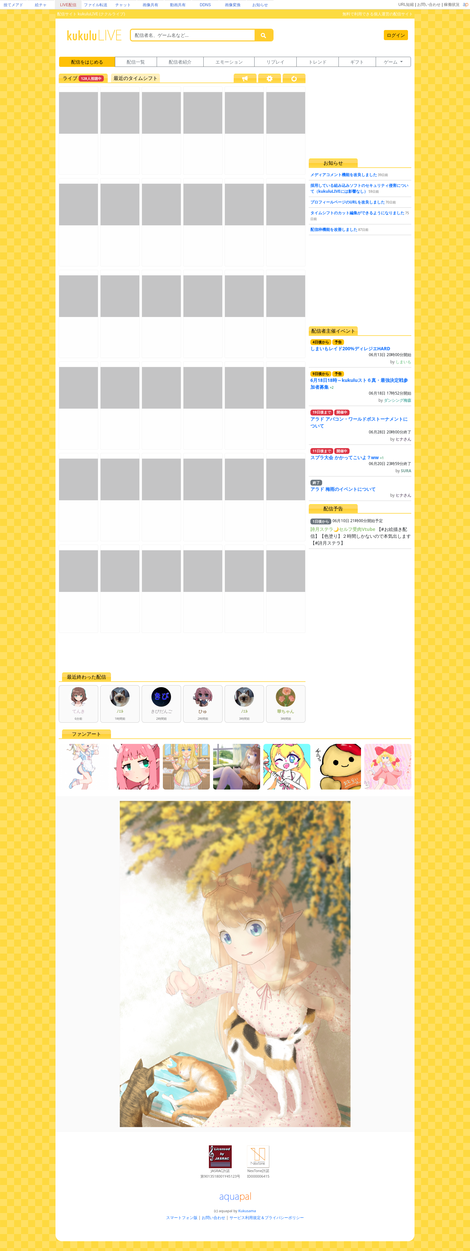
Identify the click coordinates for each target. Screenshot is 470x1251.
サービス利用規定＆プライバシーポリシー (266, 1217)
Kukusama (247, 1210)
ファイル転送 (95, 5)
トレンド (317, 62)
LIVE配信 (68, 5)
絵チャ (41, 5)
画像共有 (150, 5)
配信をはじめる (87, 62)
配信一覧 (136, 62)
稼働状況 (452, 4)
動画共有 (178, 5)
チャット (123, 5)
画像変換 (233, 5)
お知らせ (260, 5)
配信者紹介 (180, 62)
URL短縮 (406, 4)
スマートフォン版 (181, 1217)
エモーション (229, 62)
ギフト (357, 62)
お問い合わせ (429, 4)
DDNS (205, 5)
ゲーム (391, 62)
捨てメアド (13, 5)
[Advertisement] (182, 652)
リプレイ (275, 62)
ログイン (396, 35)
